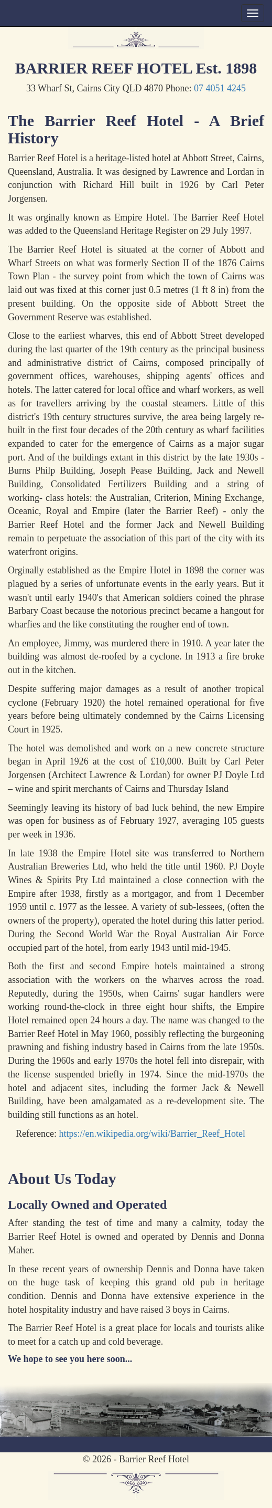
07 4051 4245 (220, 88)
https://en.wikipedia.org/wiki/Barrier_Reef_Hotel (152, 1133)
